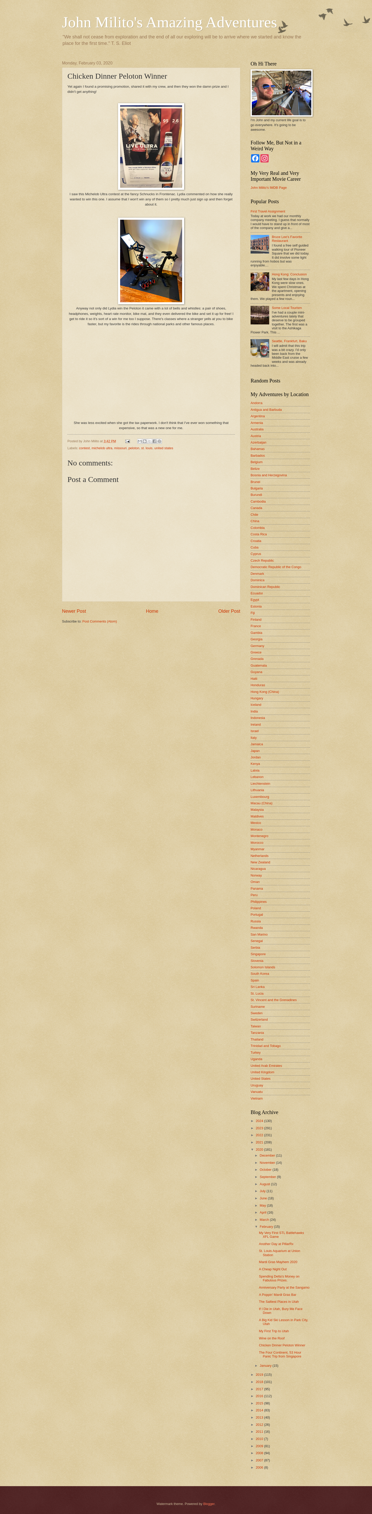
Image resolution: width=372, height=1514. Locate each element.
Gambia (256, 633)
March (265, 1220)
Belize (255, 469)
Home (152, 611)
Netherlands (259, 856)
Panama (257, 888)
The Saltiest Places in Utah (279, 1302)
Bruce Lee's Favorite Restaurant (287, 239)
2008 (260, 1453)
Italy (254, 738)
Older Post (229, 611)
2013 (260, 1417)
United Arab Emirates (266, 1066)
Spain (255, 980)
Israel (255, 731)
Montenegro (259, 836)
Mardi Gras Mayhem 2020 (278, 1262)
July (263, 1191)
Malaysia (257, 810)
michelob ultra (102, 448)
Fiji (253, 613)
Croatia (256, 541)
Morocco (257, 843)
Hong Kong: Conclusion (289, 274)
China (255, 521)
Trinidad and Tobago (266, 1046)
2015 (260, 1403)
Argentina (258, 416)
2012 (260, 1425)
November (268, 1163)
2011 (260, 1432)
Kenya (255, 764)
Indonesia (258, 718)
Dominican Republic (265, 587)
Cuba (255, 547)
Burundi (256, 495)
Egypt (255, 600)
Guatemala (259, 665)
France (256, 626)
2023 (260, 1128)
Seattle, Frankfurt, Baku (289, 341)
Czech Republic (262, 560)
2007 (260, 1460)
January (266, 1366)
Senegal (257, 941)
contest (84, 448)
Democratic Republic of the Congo (276, 567)
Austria (256, 436)
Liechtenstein (260, 783)
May (263, 1205)
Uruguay (257, 1085)
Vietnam (257, 1098)
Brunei (255, 482)
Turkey (256, 1052)
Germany (257, 646)
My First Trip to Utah (274, 1331)
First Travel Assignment (268, 211)
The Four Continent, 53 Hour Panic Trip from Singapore (280, 1354)
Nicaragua (258, 869)
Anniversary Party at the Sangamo (284, 1287)
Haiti (254, 679)
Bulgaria (257, 488)
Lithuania (257, 790)
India (254, 711)
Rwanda (257, 928)
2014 (260, 1410)
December (268, 1155)
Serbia (255, 948)
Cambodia (258, 501)
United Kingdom (262, 1072)
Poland (256, 908)
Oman (255, 882)
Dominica (258, 580)
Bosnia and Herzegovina (269, 475)
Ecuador (257, 593)
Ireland (256, 724)
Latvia (255, 770)
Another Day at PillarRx (276, 1244)
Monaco (256, 829)
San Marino (259, 934)
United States (260, 1079)
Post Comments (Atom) (99, 621)
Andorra (256, 403)
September (268, 1177)
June (264, 1198)
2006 (260, 1467)
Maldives (257, 816)
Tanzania (257, 1033)
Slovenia (257, 961)
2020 (260, 1149)
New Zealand (260, 862)
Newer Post (74, 611)
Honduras (258, 685)
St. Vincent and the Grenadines (274, 1000)
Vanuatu (257, 1092)
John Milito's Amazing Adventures (169, 22)
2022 (260, 1135)
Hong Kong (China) (265, 692)
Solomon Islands (263, 967)
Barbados (258, 455)
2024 (260, 1121)
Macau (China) (261, 803)
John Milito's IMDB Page (269, 188)
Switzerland (259, 1019)
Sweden (257, 1013)
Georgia (256, 639)
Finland (256, 619)
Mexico (256, 823)
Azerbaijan (258, 442)
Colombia (258, 528)
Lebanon (257, 777)
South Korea (260, 974)
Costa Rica (259, 534)
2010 (260, 1439)
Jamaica (257, 744)
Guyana (256, 672)
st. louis (147, 448)
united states (163, 448)
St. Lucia (257, 993)
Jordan (256, 757)
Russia (256, 921)
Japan (255, 751)
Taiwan (256, 1026)
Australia (257, 429)
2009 (260, 1446)
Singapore (258, 954)
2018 (260, 1382)
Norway (256, 875)
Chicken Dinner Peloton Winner (282, 1345)
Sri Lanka (258, 987)
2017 (260, 1389)
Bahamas (258, 449)
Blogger (209, 1504)
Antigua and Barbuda (266, 410)
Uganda (256, 1059)
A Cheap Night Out (272, 1269)
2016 (260, 1396)
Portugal (257, 914)
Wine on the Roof (271, 1338)
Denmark (257, 574)
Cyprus (256, 554)
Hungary (257, 698)
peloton (133, 448)
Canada (256, 508)
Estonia (256, 606)
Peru (254, 895)
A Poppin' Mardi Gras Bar (277, 1295)
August (265, 1184)
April (263, 1212)
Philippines (259, 902)
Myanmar (258, 849)
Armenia (257, 423)
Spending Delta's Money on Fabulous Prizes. (279, 1278)
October (266, 1170)
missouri (120, 448)
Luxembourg (260, 797)
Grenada (257, 659)
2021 (260, 1142)
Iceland (256, 705)
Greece (256, 652)
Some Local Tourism (287, 308)
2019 (260, 1375)
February (267, 1227)
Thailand (257, 1039)
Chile (254, 515)
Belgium (257, 462)
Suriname (258, 1007)
